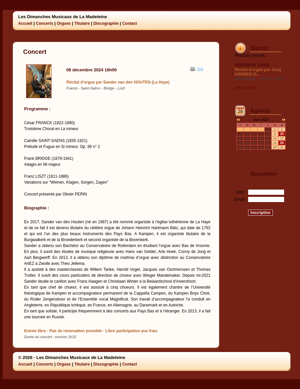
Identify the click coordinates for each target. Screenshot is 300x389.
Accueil (25, 23)
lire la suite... (247, 87)
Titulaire (82, 23)
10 (281, 134)
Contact (129, 23)
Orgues (64, 23)
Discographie (106, 23)
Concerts (44, 23)
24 (281, 143)
